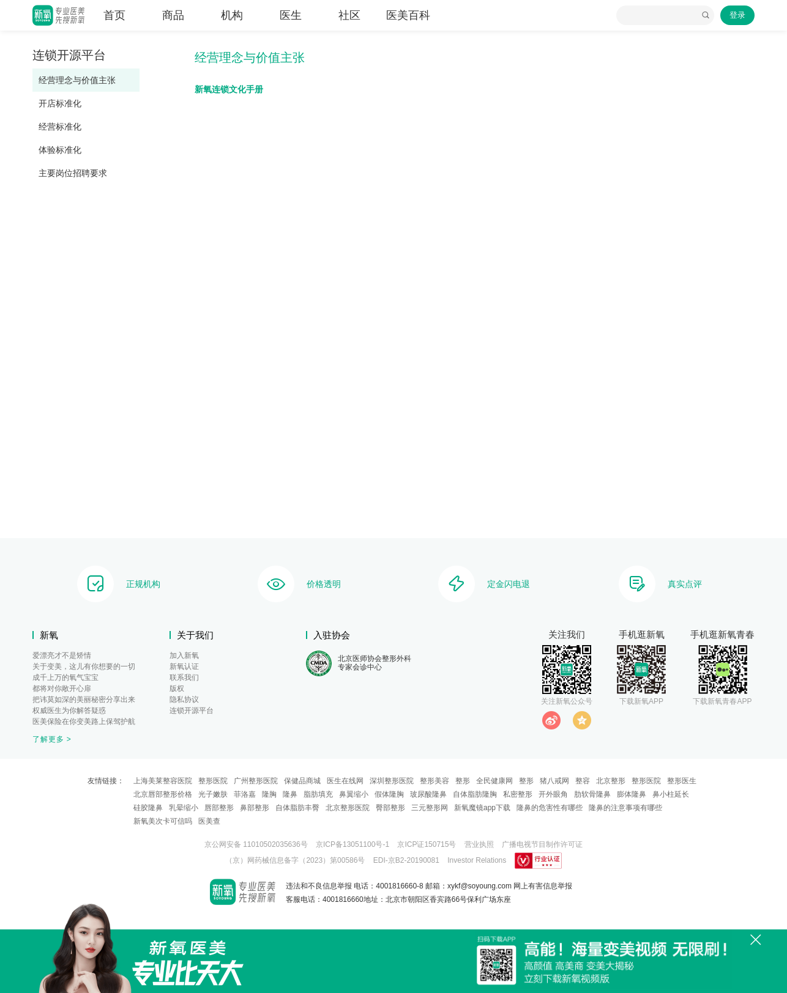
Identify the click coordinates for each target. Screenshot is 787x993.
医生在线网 (345, 781)
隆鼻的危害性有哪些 (550, 807)
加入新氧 (184, 655)
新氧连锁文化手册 (229, 89)
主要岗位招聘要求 (73, 173)
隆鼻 (290, 794)
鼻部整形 (254, 807)
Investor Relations (476, 860)
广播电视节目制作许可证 (542, 844)
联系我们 (184, 677)
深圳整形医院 (392, 781)
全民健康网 (494, 781)
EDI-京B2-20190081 (406, 860)
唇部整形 (219, 807)
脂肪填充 (318, 794)
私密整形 (517, 794)
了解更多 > (52, 740)
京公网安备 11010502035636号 (256, 844)
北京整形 (610, 781)
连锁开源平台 (192, 710)
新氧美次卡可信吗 (162, 821)
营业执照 (479, 844)
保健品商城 (302, 781)
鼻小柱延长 (670, 794)
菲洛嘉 (245, 794)
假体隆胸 (389, 794)
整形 (462, 781)
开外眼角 (553, 794)
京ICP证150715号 (426, 844)
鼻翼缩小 (353, 794)
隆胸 (269, 794)
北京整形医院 (348, 807)
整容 (582, 781)
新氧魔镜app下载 (482, 807)
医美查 (209, 821)
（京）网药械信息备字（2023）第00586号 (295, 860)
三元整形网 (429, 807)
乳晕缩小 (183, 807)
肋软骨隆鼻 (592, 794)
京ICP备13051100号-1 (352, 844)
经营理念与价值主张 (77, 80)
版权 (177, 688)
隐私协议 (184, 699)
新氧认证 (184, 666)
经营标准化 (60, 126)
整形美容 (434, 781)
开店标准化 (60, 103)
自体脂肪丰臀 (297, 807)
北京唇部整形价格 (162, 794)
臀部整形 (390, 807)
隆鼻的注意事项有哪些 (625, 807)
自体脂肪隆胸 (475, 794)
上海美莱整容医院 (162, 781)
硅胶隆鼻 (148, 807)
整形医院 (213, 781)
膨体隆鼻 (631, 794)
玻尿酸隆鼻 (428, 794)
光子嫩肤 (213, 794)
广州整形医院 (256, 781)
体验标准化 (60, 150)
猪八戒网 (554, 781)
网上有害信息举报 (542, 886)
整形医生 (681, 781)
